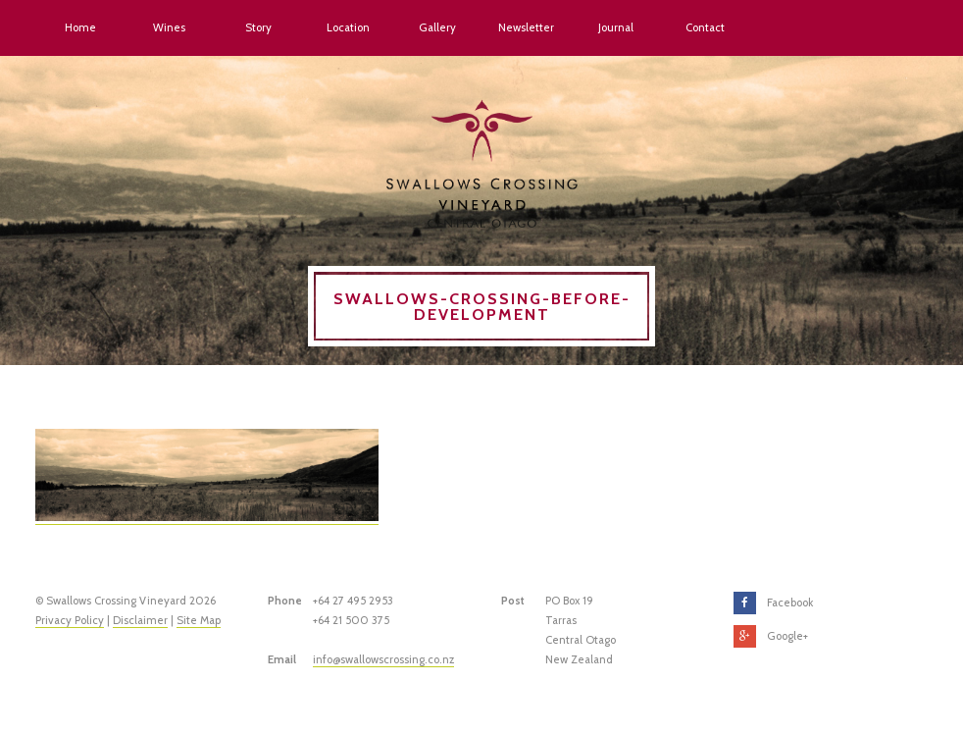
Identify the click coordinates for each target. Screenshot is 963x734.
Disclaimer (140, 620)
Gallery (437, 27)
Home (80, 27)
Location (348, 27)
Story (258, 27)
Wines (169, 27)
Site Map (199, 620)
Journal (616, 27)
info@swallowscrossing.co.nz (383, 659)
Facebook (790, 602)
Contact (705, 27)
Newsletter (526, 27)
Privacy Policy (69, 620)
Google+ (787, 636)
